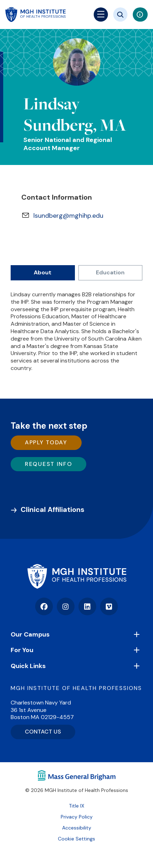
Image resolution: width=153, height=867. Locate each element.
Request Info (48, 464)
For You (22, 650)
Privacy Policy (77, 817)
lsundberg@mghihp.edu (68, 215)
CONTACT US (43, 731)
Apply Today (46, 442)
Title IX (76, 806)
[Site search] (120, 14)
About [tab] (42, 272)
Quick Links (28, 666)
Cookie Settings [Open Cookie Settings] (76, 838)
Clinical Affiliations (52, 509)
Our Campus (30, 634)
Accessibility (76, 828)
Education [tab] (110, 272)
